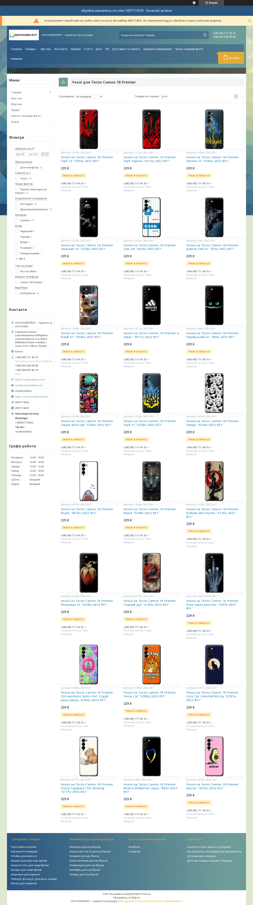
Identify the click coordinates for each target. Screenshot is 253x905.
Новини (76, 49)
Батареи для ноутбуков (84, 856)
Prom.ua (146, 894)
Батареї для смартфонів (26, 870)
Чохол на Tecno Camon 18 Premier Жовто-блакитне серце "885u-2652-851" (151, 788)
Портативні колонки (23, 847)
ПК (107, 49)
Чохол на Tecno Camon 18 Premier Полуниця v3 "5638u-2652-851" (87, 602)
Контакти (60, 49)
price (99, 49)
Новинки (16, 59)
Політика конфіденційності (167, 901)
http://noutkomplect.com (30, 379)
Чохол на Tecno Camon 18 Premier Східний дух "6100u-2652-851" (150, 602)
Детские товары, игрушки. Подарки (209, 860)
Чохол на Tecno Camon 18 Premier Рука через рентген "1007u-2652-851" (212, 604)
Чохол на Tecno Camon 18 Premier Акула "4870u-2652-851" (87, 511)
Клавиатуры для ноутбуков (87, 865)
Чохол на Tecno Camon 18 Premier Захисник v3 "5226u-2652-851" (87, 247)
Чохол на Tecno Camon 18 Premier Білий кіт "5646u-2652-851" (87, 335)
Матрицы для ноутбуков (85, 847)
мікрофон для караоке (25, 874)
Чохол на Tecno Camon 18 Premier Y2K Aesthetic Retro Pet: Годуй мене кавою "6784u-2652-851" (87, 696)
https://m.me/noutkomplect (31, 396)
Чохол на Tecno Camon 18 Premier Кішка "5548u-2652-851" (150, 511)
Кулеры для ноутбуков (84, 874)
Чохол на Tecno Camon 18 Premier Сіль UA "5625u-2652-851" (150, 247)
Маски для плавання (24, 883)
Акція (15, 122)
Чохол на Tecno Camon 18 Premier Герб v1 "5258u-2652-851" (150, 423)
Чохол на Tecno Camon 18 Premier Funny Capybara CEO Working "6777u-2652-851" (87, 788)
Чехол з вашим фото (189, 49)
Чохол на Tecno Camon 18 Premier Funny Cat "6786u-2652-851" (150, 694)
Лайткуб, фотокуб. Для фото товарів (34, 879)
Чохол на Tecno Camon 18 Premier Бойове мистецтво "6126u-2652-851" (212, 513)
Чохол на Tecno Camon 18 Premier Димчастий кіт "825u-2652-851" (212, 247)
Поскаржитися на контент (134, 901)
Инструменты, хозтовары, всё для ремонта (214, 851)
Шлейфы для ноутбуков (85, 870)
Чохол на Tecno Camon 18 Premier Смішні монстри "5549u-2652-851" (87, 423)
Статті (88, 49)
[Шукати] (205, 35)
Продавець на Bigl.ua (126, 897)
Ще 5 (22, 258)
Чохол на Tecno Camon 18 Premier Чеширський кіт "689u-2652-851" (212, 335)
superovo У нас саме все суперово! (209, 847)
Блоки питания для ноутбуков (88, 860)
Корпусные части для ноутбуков (90, 851)
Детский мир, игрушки (201, 856)
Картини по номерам (24, 851)
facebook (134, 847)
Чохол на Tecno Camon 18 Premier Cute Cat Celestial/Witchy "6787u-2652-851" (212, 696)
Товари (30, 49)
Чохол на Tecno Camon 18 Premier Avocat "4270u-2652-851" (212, 786)
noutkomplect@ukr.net (28, 385)
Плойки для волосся (24, 856)
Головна (16, 49)
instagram (134, 851)
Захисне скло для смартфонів (30, 865)
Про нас (45, 49)
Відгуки (16, 104)
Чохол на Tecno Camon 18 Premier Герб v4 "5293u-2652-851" (87, 159)
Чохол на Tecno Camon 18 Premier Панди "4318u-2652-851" (212, 423)
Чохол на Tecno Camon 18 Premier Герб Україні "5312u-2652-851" (150, 159)
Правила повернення (157, 49)
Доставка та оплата (126, 49)
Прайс (15, 110)
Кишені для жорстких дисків (29, 860)
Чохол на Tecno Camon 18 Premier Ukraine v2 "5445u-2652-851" (212, 159)
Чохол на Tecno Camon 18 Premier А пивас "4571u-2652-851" (151, 335)
